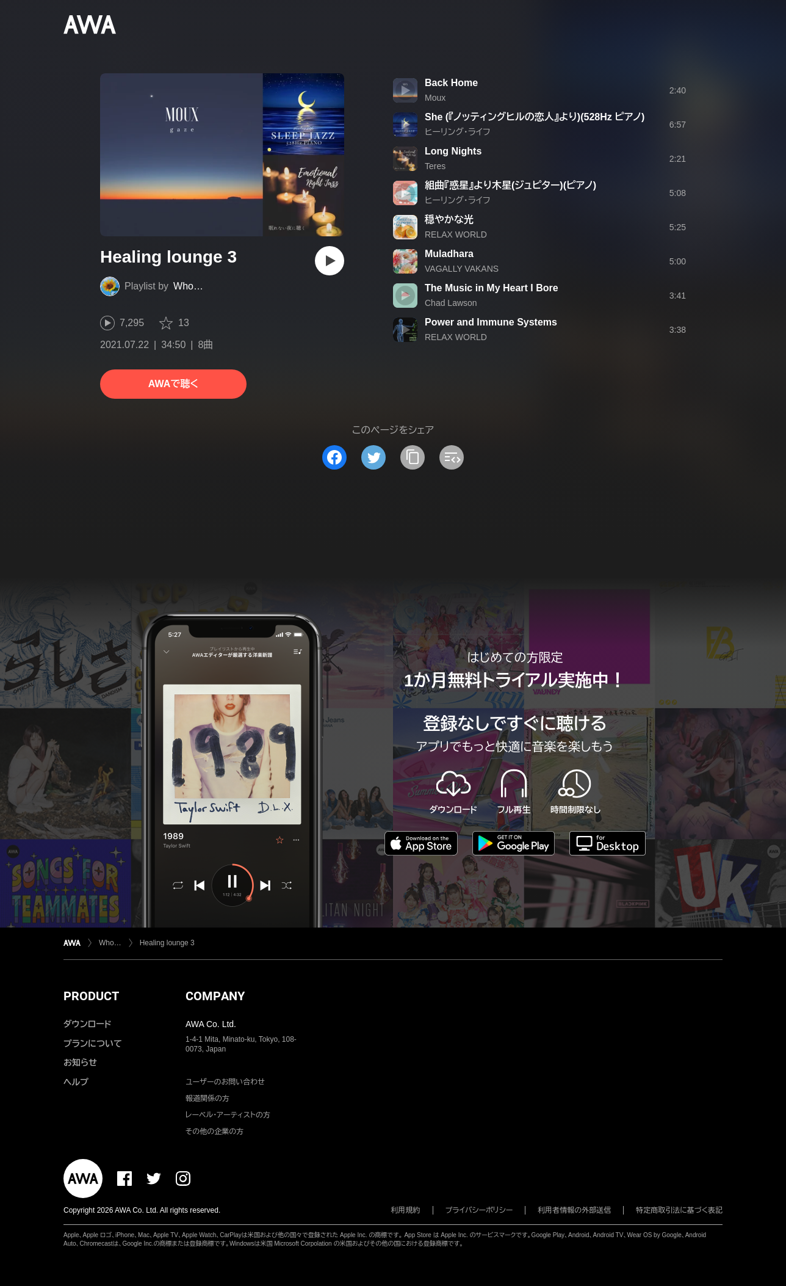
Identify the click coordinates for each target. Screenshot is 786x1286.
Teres (435, 166)
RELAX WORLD (456, 234)
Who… (188, 286)
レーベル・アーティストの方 (228, 1115)
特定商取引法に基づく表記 (679, 1210)
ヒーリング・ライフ (458, 132)
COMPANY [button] (215, 996)
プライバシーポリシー (479, 1210)
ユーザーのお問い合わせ (225, 1082)
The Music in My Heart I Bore (491, 288)
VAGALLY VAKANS (462, 269)
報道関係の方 (207, 1098)
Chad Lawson (451, 303)
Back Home (451, 83)
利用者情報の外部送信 (574, 1210)
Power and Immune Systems (491, 322)
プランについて (92, 1043)
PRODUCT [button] (91, 996)
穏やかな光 (449, 219)
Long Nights (453, 151)
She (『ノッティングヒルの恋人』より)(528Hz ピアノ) (534, 117)
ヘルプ (75, 1082)
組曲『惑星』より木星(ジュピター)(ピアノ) (510, 185)
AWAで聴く (173, 384)
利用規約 (405, 1210)
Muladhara (449, 254)
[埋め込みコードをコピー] (451, 457)
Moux (435, 98)
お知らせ (80, 1062)
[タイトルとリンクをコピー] (412, 457)
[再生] (329, 260)
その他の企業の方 (214, 1131)
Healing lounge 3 (167, 943)
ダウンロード (87, 1024)
